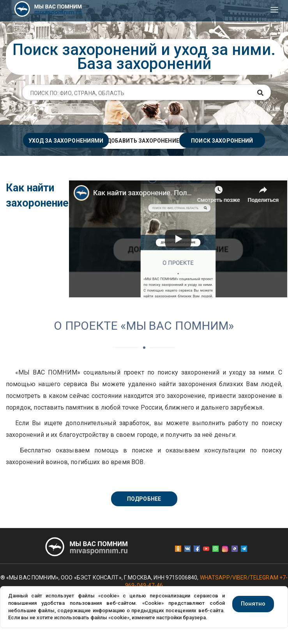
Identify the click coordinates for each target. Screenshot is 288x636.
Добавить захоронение (143, 141)
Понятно (253, 603)
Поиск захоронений (222, 141)
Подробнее (144, 499)
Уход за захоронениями (66, 141)
